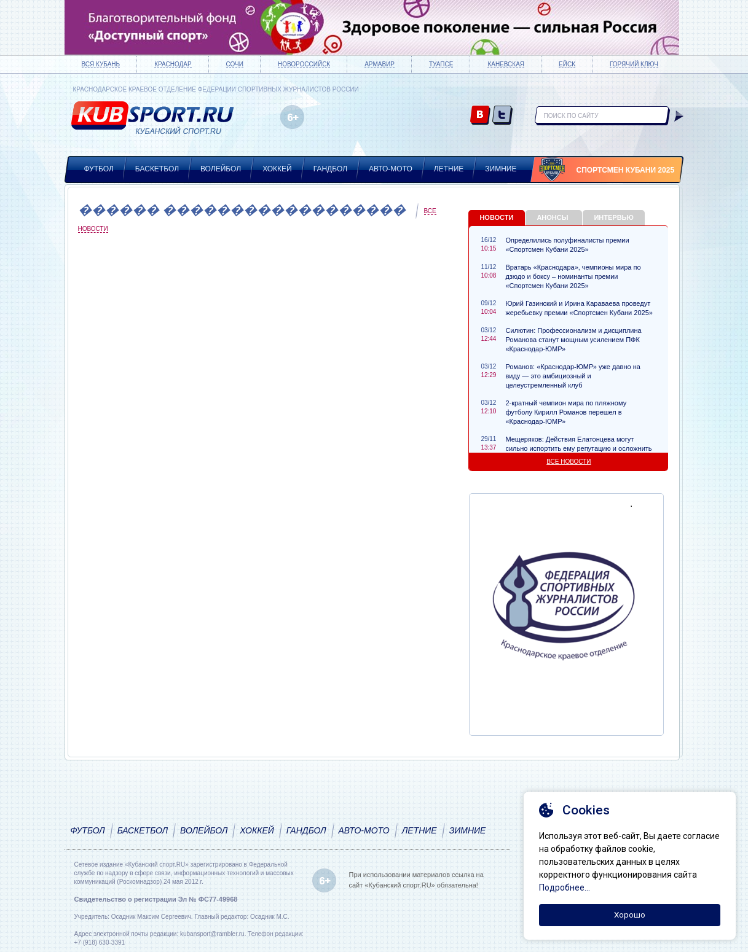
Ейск (567, 64)
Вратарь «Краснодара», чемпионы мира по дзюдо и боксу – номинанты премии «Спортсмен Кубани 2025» (572, 276)
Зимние (500, 169)
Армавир (379, 64)
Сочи (234, 64)
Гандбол (330, 169)
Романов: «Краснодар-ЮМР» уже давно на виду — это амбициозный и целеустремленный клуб (572, 376)
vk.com (480, 116)
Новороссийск (304, 64)
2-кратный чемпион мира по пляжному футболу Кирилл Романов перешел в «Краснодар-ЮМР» (565, 412)
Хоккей (277, 169)
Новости (496, 217)
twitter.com (502, 116)
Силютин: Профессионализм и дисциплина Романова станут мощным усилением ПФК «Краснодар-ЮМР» (573, 340)
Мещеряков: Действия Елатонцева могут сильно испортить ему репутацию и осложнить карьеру (578, 448)
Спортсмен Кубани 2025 (626, 170)
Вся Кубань (101, 64)
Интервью (613, 217)
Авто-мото (390, 169)
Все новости (568, 461)
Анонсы (552, 217)
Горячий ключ (634, 64)
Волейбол (220, 169)
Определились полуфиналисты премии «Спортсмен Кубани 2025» (567, 244)
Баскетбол (157, 169)
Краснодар (172, 64)
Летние (449, 169)
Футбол (99, 169)
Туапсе (441, 64)
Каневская (505, 64)
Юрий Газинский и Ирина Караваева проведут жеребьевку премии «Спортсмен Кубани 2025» (578, 308)
